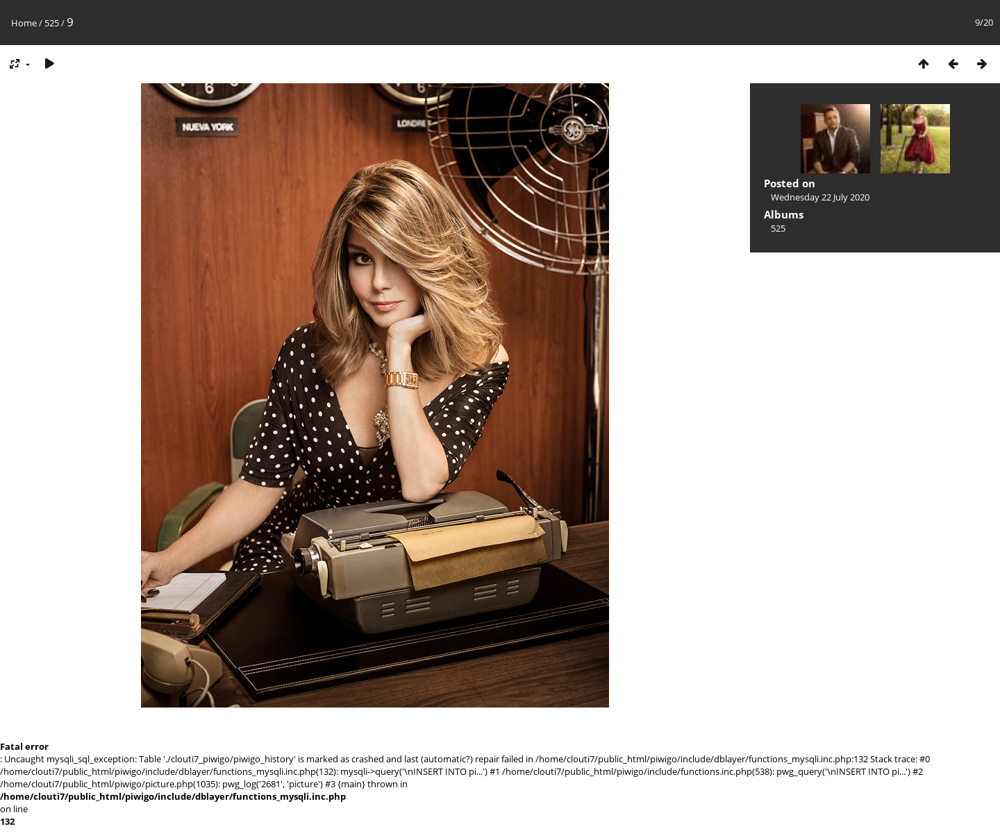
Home (24, 23)
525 (51, 23)
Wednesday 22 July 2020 (820, 197)
